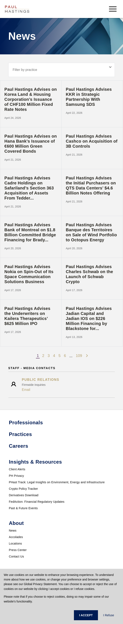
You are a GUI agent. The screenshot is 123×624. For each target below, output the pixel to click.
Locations (15, 543)
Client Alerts (17, 469)
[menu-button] (113, 9)
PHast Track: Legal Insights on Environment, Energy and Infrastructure (57, 482)
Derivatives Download (23, 495)
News (12, 530)
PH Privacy (16, 475)
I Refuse (108, 615)
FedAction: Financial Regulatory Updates (37, 501)
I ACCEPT (86, 615)
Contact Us (16, 556)
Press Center (18, 550)
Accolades (16, 537)
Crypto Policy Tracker (23, 488)
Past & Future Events (23, 508)
